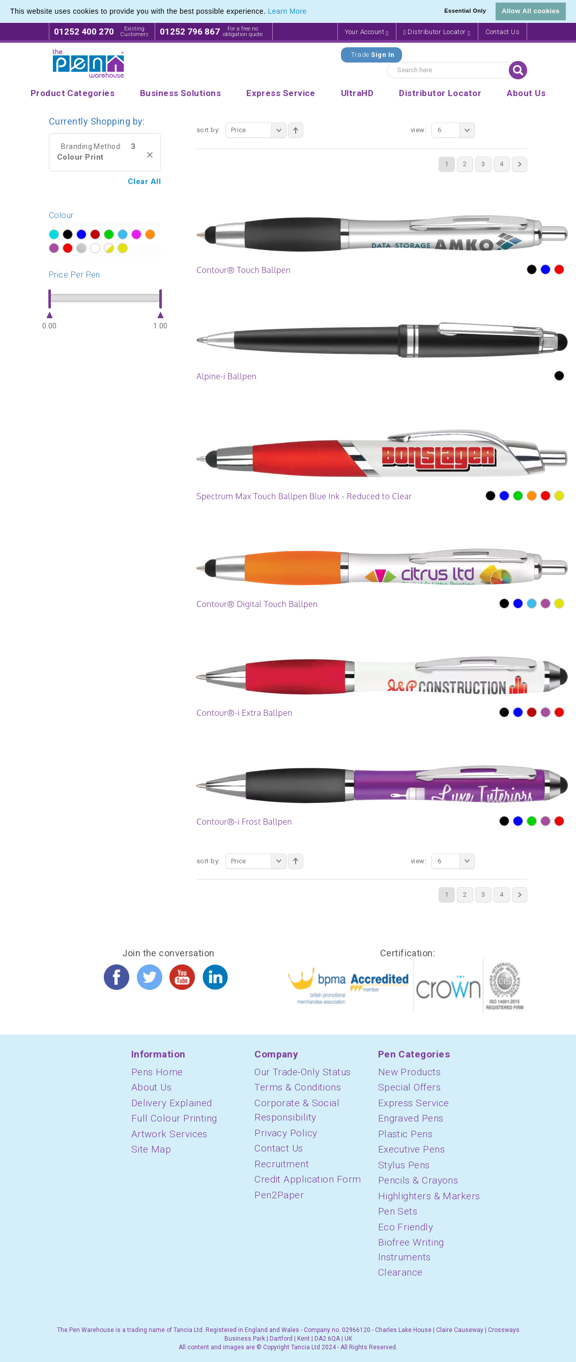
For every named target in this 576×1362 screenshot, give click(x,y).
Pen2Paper (279, 1195)
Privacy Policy (285, 1133)
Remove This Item (150, 155)
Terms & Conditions (297, 1087)
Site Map (151, 1149)
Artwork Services (169, 1134)
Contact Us (502, 32)
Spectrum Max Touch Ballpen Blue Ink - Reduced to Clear (304, 496)
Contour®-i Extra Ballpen (244, 713)
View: (418, 130)
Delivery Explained (171, 1103)
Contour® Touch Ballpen (243, 270)
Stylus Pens (404, 1165)
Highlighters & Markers (429, 1196)
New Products (409, 1072)
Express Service (413, 1103)
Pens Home (157, 1072)
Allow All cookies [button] (531, 11)
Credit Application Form (307, 1179)
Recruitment (281, 1164)
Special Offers (409, 1087)
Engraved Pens (411, 1118)
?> (53, 234)
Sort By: (208, 130)
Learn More (287, 11)
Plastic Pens (405, 1134)
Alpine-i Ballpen (226, 376)
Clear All (144, 181)
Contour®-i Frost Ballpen (244, 821)
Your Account (367, 32)
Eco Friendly (405, 1227)
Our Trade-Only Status (302, 1072)
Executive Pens (411, 1149)
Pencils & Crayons (418, 1180)
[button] (310, 12)
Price (258, 130)
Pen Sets (398, 1211)
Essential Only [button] (465, 11)
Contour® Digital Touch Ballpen (257, 604)
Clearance (400, 1272)
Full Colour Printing (174, 1118)
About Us (151, 1087)
